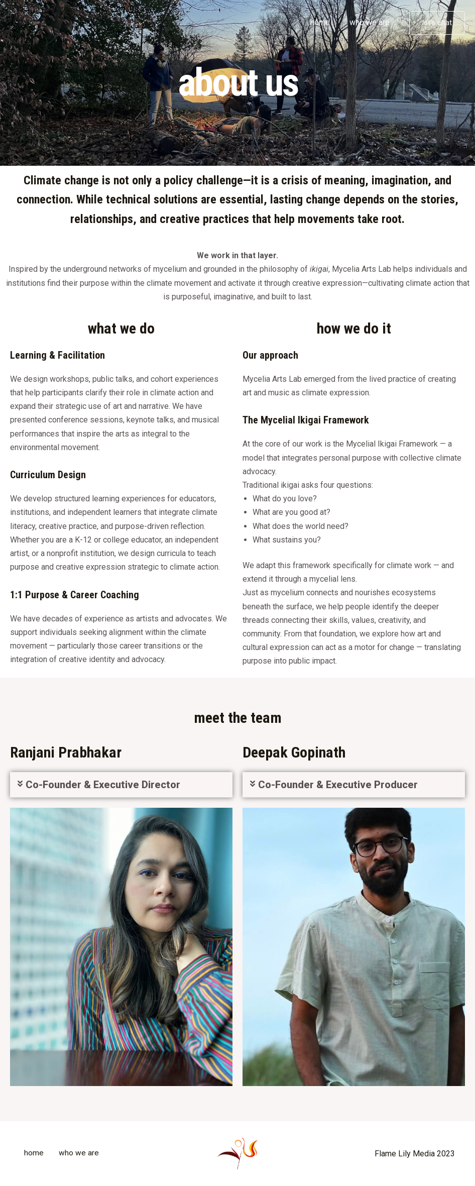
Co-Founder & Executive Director (103, 785)
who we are (371, 22)
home (325, 22)
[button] (121, 785)
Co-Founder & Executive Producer (338, 785)
